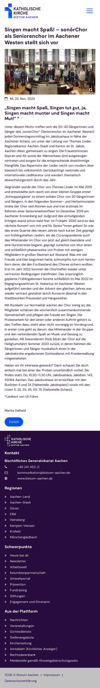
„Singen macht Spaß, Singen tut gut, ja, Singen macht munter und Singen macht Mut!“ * (47, 113)
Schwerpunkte (18, 547)
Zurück (14, 422)
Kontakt (12, 453)
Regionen (13, 488)
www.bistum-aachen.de (34, 478)
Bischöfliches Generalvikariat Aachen (36, 461)
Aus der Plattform (21, 611)
